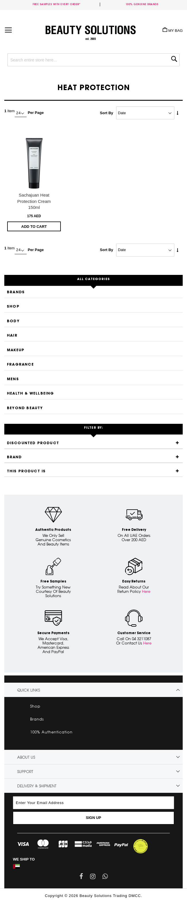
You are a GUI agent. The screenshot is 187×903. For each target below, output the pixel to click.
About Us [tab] (26, 757)
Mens (13, 379)
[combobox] (93, 59)
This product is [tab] (26, 471)
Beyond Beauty (25, 408)
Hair (12, 335)
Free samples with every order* (56, 4)
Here (146, 591)
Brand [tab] (14, 457)
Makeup (15, 350)
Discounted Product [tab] (33, 443)
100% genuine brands (142, 4)
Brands (16, 292)
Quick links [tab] (28, 690)
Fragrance (20, 364)
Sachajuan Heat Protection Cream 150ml (34, 201)
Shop (13, 306)
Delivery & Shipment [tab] (37, 786)
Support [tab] (25, 771)
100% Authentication (51, 732)
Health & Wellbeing (30, 393)
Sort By (106, 113)
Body (13, 321)
